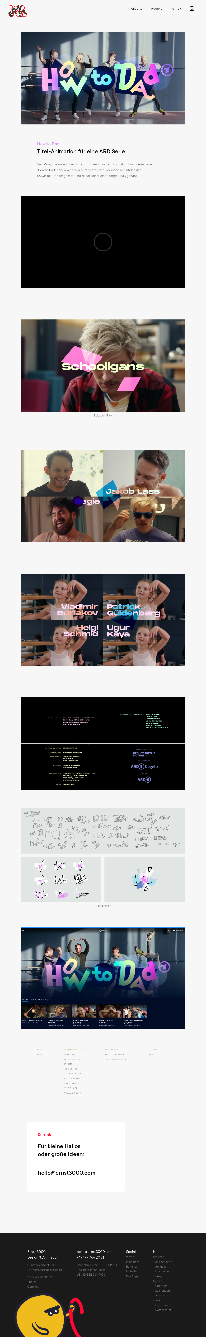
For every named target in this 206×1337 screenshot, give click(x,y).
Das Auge (132, 1276)
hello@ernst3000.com (66, 1174)
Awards (160, 1295)
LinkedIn (131, 1271)
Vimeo (130, 1257)
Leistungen (162, 1291)
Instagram (132, 1262)
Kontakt (176, 9)
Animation (161, 1267)
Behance (132, 1267)
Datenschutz (163, 1310)
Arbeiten (138, 9)
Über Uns (161, 1286)
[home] (20, 11)
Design (159, 1276)
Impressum (162, 1305)
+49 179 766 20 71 (90, 1258)
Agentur (157, 9)
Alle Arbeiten (163, 1262)
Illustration (162, 1271)
